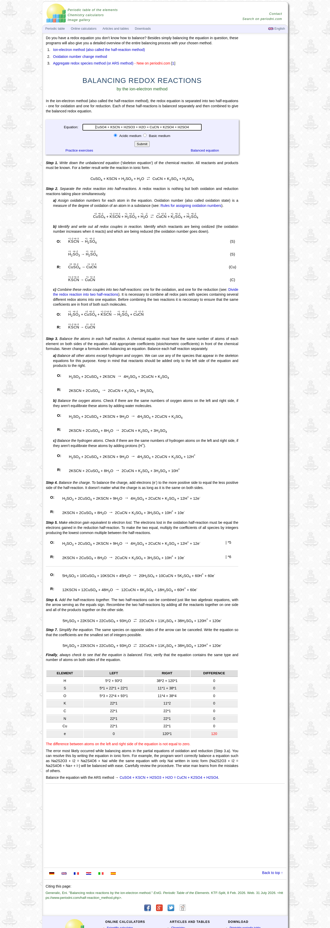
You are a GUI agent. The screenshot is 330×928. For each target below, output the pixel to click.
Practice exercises (79, 150)
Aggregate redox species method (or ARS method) (93, 63)
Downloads (143, 28)
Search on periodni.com (262, 19)
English (276, 28)
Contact (275, 14)
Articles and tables (115, 28)
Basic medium (159, 136)
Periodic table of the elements (93, 10)
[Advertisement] (263, 177)
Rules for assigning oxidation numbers (190, 206)
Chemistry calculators (86, 15)
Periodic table (55, 28)
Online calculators (83, 28)
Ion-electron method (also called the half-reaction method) (99, 50)
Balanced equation (205, 150)
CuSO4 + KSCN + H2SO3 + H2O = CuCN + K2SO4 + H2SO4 (169, 777)
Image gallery (79, 20)
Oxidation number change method (80, 57)
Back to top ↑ (272, 873)
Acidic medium (130, 136)
